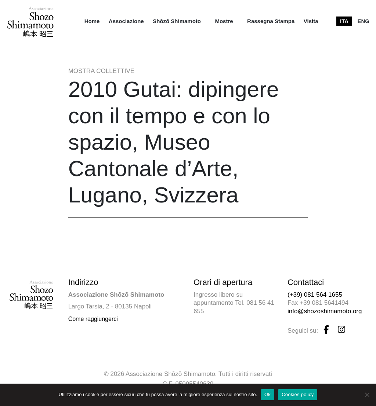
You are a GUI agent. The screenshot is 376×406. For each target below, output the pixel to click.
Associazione (126, 21)
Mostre (224, 21)
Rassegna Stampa (270, 21)
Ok (267, 394)
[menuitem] (92, 21)
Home (92, 21)
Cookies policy (298, 394)
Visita (311, 21)
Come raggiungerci (93, 319)
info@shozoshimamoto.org (325, 311)
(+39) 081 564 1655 (315, 294)
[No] (366, 394)
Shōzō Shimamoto (177, 21)
